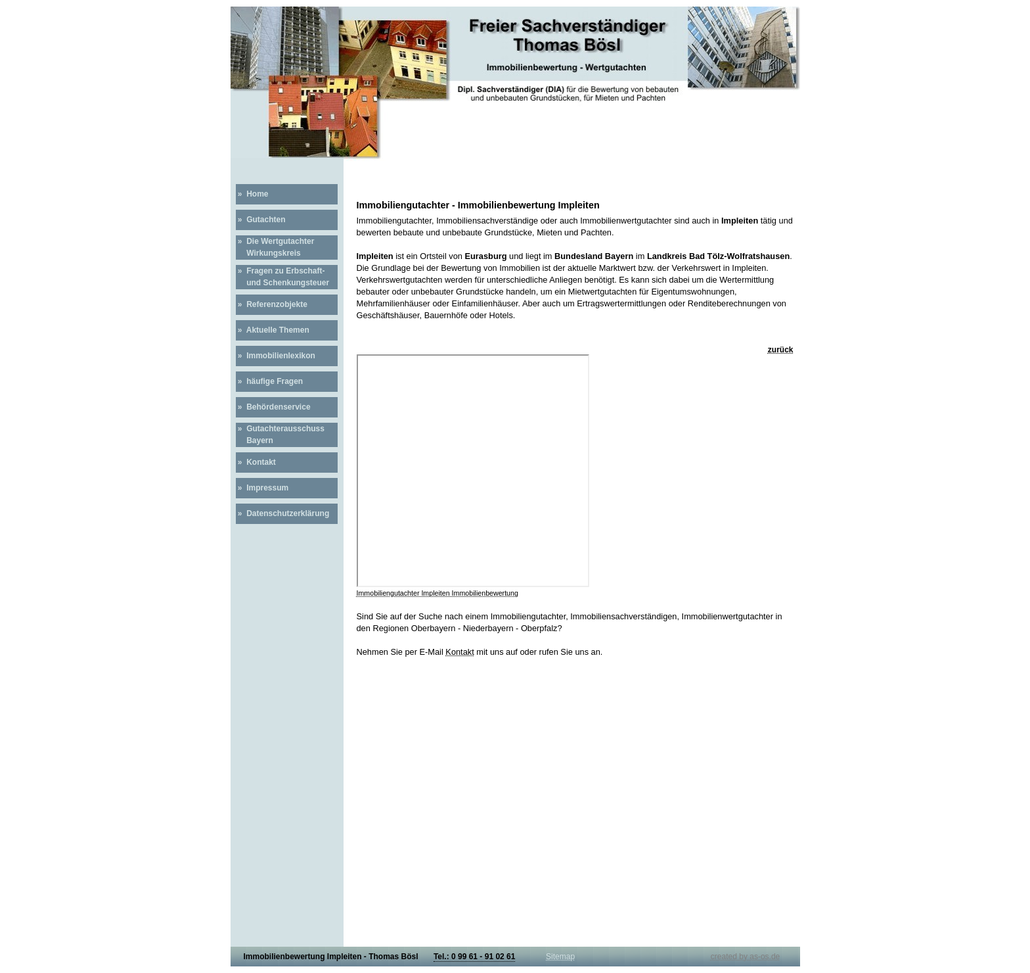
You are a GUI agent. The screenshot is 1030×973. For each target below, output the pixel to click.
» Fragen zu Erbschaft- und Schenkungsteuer (283, 276)
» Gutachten (261, 219)
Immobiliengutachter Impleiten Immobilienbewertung (437, 593)
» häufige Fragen (269, 381)
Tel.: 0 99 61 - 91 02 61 (475, 956)
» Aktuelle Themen (272, 330)
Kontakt (459, 652)
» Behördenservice (273, 407)
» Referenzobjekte (271, 304)
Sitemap (560, 956)
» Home (252, 194)
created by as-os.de (745, 956)
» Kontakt (256, 462)
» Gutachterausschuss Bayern (280, 434)
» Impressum (262, 487)
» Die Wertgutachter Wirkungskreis (275, 247)
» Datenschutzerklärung (283, 513)
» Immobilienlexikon (275, 355)
